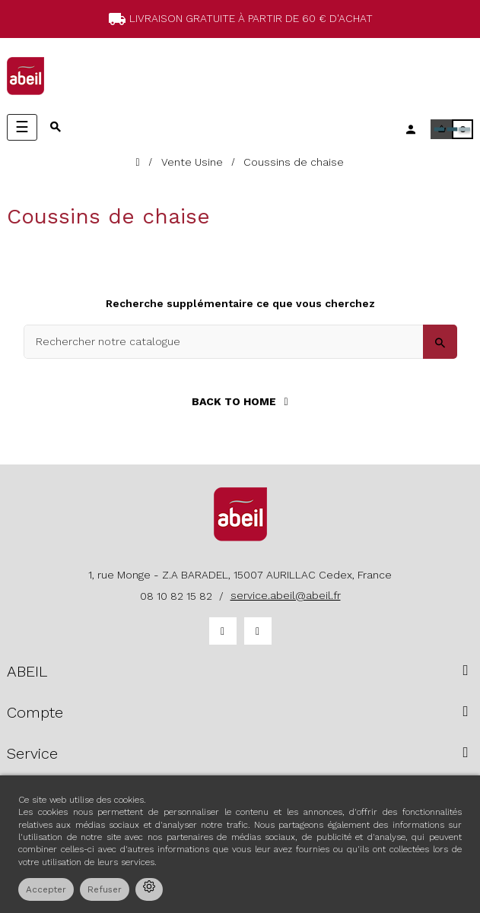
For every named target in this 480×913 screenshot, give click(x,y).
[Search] (240, 342)
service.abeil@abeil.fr (285, 595)
